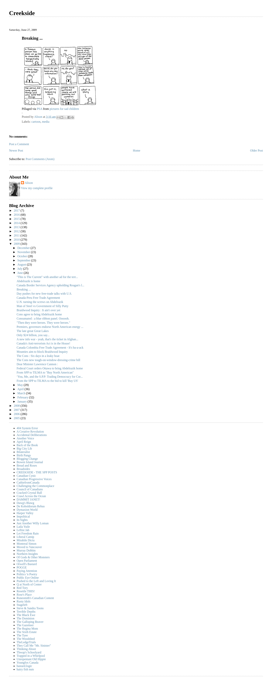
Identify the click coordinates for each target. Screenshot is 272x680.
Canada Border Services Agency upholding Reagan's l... (50, 285)
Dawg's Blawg (25, 502)
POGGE (22, 567)
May (20, 385)
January (22, 401)
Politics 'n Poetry (27, 574)
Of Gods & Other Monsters (33, 557)
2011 (17, 235)
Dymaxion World (27, 509)
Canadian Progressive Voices (34, 479)
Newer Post (16, 150)
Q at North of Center (29, 584)
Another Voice (25, 438)
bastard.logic (24, 666)
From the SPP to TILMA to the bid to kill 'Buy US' (47, 380)
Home (136, 150)
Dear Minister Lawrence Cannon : (37, 364)
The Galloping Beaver (30, 621)
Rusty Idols (23, 601)
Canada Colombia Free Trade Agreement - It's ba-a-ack (50, 347)
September (24, 260)
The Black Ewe (26, 615)
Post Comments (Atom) (40, 159)
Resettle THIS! (26, 591)
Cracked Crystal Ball (29, 492)
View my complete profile (37, 188)
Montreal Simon (26, 543)
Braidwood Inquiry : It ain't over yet (38, 310)
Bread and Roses (27, 465)
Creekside (22, 13)
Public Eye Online (28, 577)
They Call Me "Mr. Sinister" (34, 645)
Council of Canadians (30, 489)
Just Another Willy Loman (33, 523)
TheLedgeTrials (26, 642)
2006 (17, 414)
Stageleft (22, 604)
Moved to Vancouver (29, 547)
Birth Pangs (24, 455)
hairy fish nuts (25, 669)
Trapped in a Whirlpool (31, 655)
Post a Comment (19, 144)
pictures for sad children (64, 108)
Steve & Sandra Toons (30, 608)
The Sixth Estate (27, 632)
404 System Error (27, 428)
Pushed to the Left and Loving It (36, 581)
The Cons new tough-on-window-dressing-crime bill (48, 360)
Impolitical (23, 516)
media (45, 121)
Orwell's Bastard (27, 564)
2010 (17, 239)
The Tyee (22, 635)
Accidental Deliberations (32, 435)
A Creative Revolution (30, 431)
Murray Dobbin (26, 550)
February (23, 397)
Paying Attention (27, 570)
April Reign (24, 441)
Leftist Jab (23, 530)
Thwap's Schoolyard (29, 652)
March (21, 393)
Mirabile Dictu (26, 540)
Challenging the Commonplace (35, 485)
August (22, 264)
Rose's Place (24, 594)
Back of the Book (27, 445)
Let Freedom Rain (28, 533)
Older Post (256, 150)
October (22, 256)
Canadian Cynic (26, 475)
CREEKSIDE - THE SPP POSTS (37, 472)
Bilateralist (23, 452)
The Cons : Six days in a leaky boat (38, 355)
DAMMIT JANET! (28, 499)
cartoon (35, 121)
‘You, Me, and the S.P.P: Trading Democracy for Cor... (50, 376)
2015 (17, 218)
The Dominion (25, 618)
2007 (17, 409)
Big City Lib (24, 448)
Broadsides (23, 469)
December (24, 248)
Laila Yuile (23, 526)
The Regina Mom (27, 628)
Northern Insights (27, 553)
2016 (17, 214)
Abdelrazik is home (28, 281)
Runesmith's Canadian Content (35, 598)
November (24, 252)
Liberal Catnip (25, 536)
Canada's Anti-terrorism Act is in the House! (43, 343)
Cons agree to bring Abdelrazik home (39, 314)
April (21, 389)
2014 (17, 223)
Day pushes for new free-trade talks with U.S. (44, 293)
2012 (17, 231)
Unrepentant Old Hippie (31, 659)
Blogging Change (27, 458)
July (20, 268)
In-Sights (22, 519)
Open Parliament (27, 560)
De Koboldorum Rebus (31, 506)
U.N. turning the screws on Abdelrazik (40, 301)
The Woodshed (26, 638)
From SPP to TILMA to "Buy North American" (45, 372)
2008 (17, 405)
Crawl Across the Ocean (31, 496)
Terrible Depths (26, 611)
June (20, 272)
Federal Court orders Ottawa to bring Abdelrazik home (50, 368)
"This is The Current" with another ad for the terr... (47, 277)
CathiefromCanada (28, 482)
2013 (17, 227)
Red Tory (22, 587)
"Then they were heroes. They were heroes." (43, 322)
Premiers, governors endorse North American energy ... (50, 326)
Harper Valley (25, 513)
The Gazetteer (25, 625)
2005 (17, 418)
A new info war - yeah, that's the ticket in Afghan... (47, 339)
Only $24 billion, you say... (33, 335)
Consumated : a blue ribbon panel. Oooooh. (43, 318)
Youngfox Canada (27, 662)
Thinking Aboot (26, 649)
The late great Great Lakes (33, 331)
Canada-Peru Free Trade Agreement (38, 297)
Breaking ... (24, 289)
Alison (29, 182)
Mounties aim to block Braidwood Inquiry (42, 351)
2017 (17, 210)
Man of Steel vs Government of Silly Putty (42, 306)
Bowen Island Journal (30, 462)
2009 (17, 243)
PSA (39, 108)
